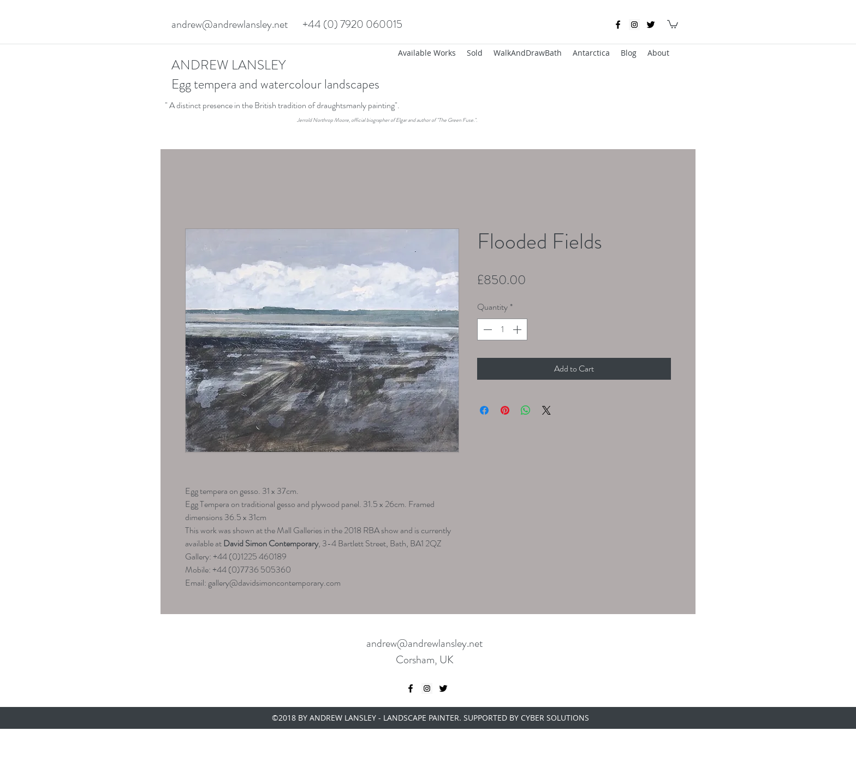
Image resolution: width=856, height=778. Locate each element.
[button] (672, 23)
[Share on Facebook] (484, 410)
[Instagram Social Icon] (634, 24)
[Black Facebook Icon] (618, 24)
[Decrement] (486, 329)
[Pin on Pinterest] (505, 410)
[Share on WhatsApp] (525, 410)
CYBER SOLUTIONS (555, 717)
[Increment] (518, 329)
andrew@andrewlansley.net (229, 24)
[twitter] (650, 24)
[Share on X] (546, 410)
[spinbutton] (502, 329)
